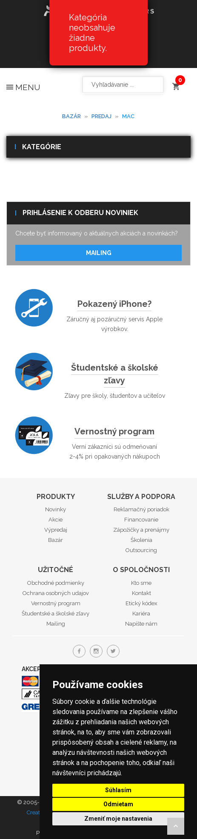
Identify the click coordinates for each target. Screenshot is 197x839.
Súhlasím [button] (118, 790)
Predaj (101, 116)
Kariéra (141, 613)
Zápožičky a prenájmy (141, 530)
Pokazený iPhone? (114, 304)
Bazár (71, 116)
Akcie (56, 519)
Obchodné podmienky (55, 583)
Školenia (141, 540)
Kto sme (141, 583)
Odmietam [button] (118, 804)
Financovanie (141, 519)
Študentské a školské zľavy (114, 374)
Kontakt (141, 593)
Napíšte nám (141, 624)
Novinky (55, 509)
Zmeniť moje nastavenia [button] (118, 818)
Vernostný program (114, 431)
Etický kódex (141, 603)
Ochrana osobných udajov (56, 593)
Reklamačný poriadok (141, 509)
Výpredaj (55, 530)
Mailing (98, 252)
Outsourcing (141, 550)
